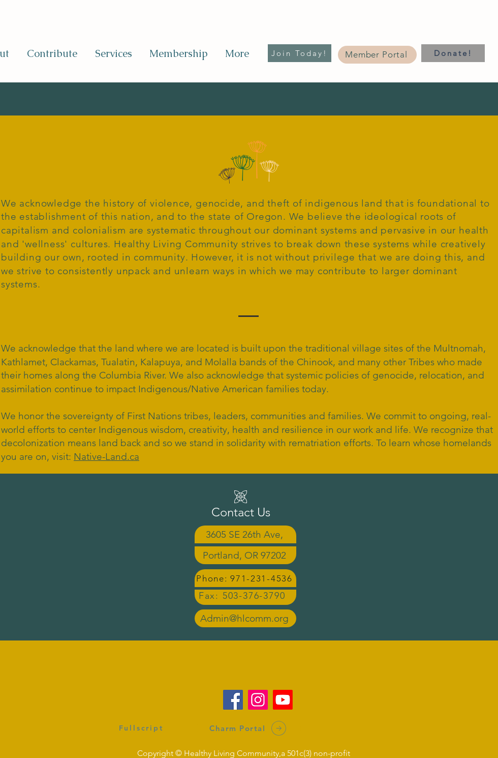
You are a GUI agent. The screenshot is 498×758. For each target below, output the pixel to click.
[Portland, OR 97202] (245, 555)
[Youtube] (283, 700)
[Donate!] (453, 53)
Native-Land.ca (106, 456)
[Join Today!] (299, 53)
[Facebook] (233, 700)
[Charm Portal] (249, 728)
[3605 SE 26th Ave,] (245, 534)
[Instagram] (258, 700)
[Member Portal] (377, 55)
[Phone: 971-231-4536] (245, 578)
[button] (113, 53)
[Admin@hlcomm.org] (245, 618)
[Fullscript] (141, 728)
